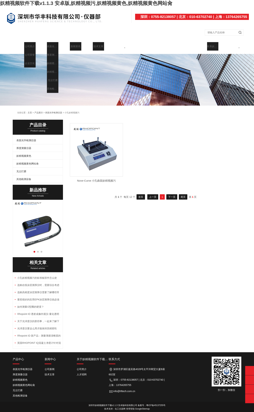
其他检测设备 (23, 175)
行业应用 (161, 46)
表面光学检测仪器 (53, 109)
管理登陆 (130, 405)
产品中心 (18, 355)
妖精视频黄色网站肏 (27, 160)
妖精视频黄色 (23, 152)
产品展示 (70, 46)
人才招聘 (82, 371)
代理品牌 (138, 46)
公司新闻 (50, 365)
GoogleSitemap (142, 405)
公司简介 (82, 365)
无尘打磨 (21, 167)
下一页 (172, 193)
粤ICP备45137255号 (155, 402)
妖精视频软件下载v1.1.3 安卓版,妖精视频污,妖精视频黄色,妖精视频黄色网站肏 (86, 3)
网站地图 (5, 410)
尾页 (183, 193)
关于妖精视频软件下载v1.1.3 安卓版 (47, 47)
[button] (34, 248)
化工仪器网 (120, 405)
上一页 (152, 193)
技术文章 (115, 46)
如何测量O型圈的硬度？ (30, 303)
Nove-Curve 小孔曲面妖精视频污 (96, 177)
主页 (30, 109)
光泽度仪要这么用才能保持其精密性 (37, 325)
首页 (24, 46)
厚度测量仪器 (23, 144)
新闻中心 (93, 46)
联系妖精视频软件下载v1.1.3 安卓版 (230, 47)
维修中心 (184, 46)
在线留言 (207, 46)
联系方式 (114, 355)
